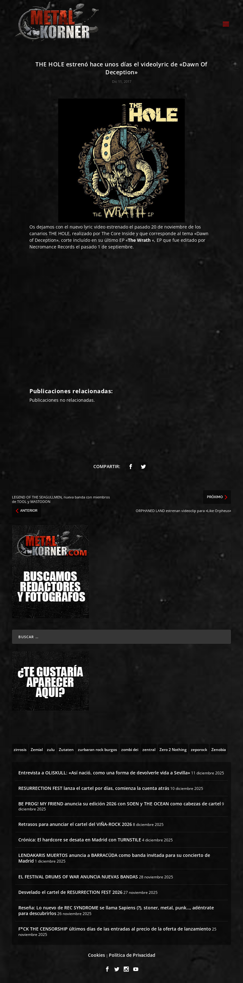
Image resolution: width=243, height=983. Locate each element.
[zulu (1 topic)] (50, 749)
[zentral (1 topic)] (149, 749)
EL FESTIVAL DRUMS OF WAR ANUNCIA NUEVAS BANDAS (78, 877)
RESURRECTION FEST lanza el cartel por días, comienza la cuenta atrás (93, 788)
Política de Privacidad (132, 955)
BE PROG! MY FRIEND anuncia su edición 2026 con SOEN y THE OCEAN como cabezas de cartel (119, 804)
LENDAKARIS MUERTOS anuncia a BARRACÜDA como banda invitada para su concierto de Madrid (114, 858)
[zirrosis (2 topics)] (20, 749)
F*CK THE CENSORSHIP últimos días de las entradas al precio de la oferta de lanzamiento (114, 929)
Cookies (96, 955)
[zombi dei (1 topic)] (130, 749)
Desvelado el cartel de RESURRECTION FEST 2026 (70, 892)
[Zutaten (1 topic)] (66, 749)
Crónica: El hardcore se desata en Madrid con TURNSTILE (79, 840)
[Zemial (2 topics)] (36, 749)
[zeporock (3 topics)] (199, 749)
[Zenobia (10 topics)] (218, 749)
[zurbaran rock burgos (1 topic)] (97, 749)
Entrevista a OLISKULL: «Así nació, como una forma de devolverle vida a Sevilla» (104, 773)
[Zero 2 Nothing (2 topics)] (173, 749)
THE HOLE (59, 233)
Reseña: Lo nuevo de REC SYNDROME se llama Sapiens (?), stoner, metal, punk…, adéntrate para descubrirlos (116, 910)
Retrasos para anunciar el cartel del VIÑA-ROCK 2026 (75, 824)
